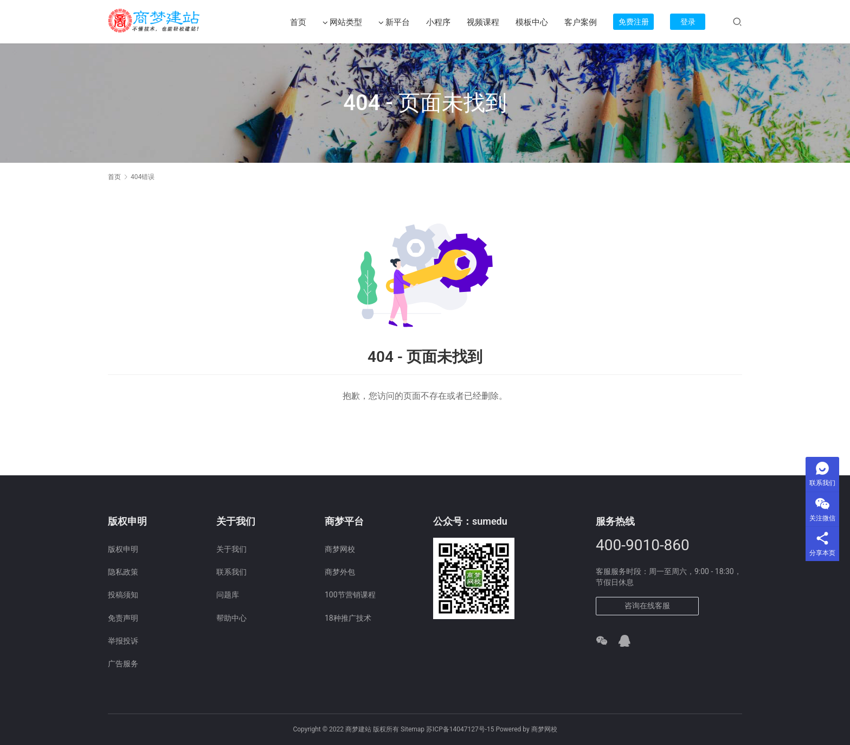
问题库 (227, 594)
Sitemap (412, 729)
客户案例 (580, 22)
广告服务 (123, 663)
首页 (298, 22)
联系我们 (231, 572)
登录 (688, 21)
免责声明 (123, 618)
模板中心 (532, 22)
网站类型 (342, 22)
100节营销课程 (350, 594)
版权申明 (123, 549)
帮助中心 (231, 618)
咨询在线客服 (647, 605)
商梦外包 (340, 572)
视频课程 (483, 22)
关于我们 (231, 549)
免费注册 (634, 21)
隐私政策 (123, 572)
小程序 (438, 22)
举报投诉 (123, 640)
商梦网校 (340, 549)
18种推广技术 (348, 618)
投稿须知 (123, 594)
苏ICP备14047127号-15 (460, 729)
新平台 (394, 22)
